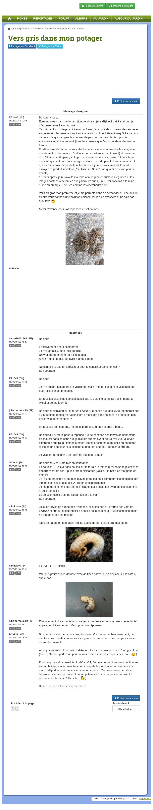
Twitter (50, 46)
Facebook (22, 46)
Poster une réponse (126, 101)
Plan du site (100, 798)
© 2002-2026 (130, 798)
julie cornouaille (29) (21, 410)
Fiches (22, 18)
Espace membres (92, 6)
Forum (64, 18)
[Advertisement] (75, 73)
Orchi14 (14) (16, 462)
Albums (81, 18)
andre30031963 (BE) (21, 338)
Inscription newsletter (120, 6)
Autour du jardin (129, 18)
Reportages (43, 18)
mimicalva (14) (17, 506)
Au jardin (101, 18)
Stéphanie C (145, 798)
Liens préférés (115, 798)
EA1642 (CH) (16, 117)
